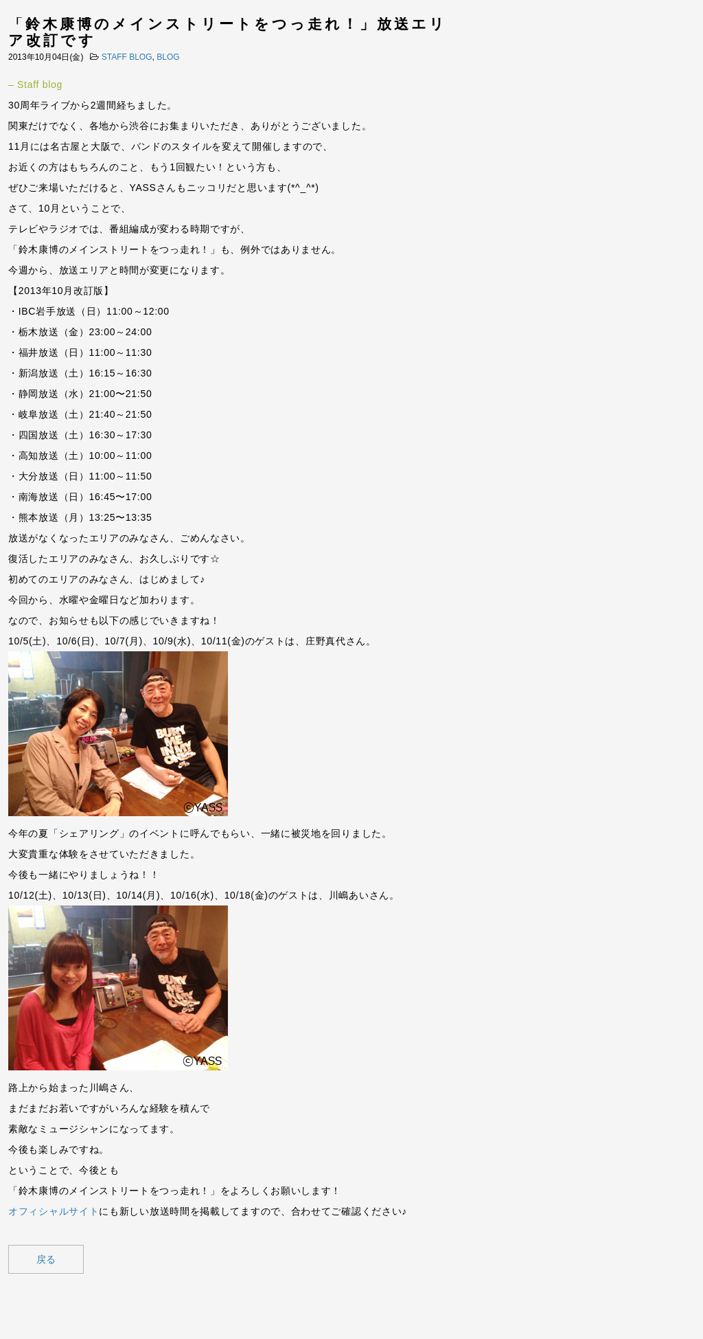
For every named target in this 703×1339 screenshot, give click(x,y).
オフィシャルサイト (53, 1211)
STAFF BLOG (127, 57)
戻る (46, 1259)
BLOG (168, 57)
